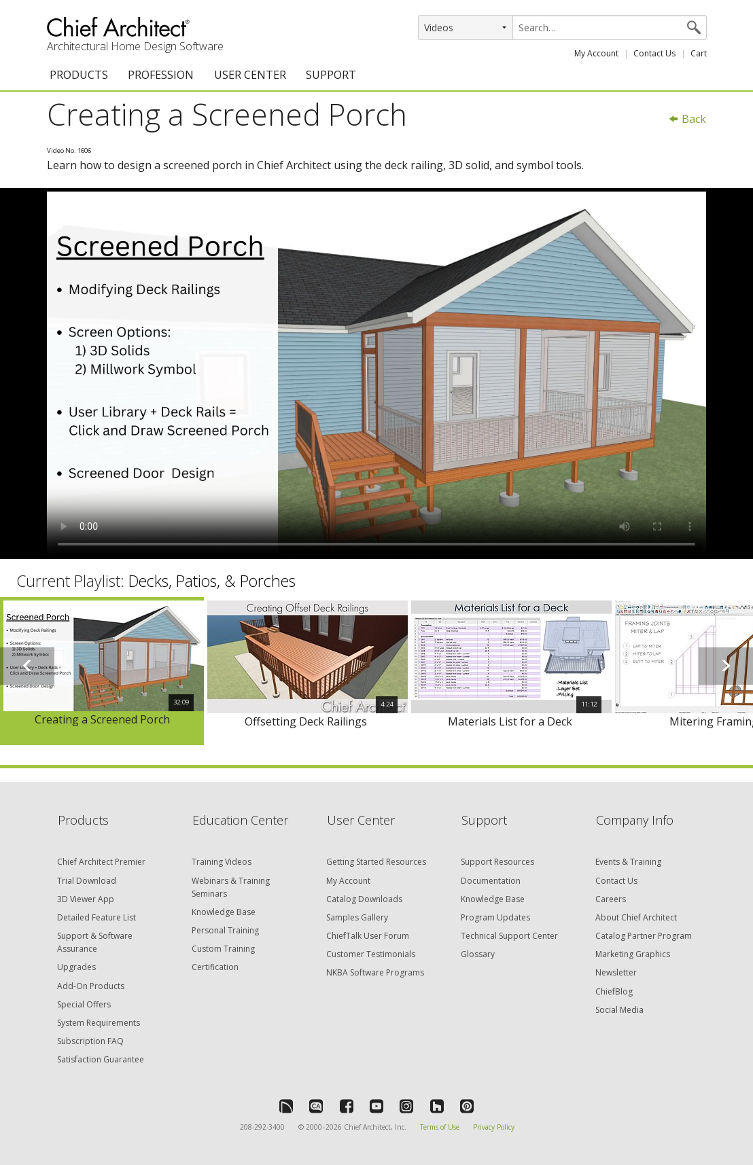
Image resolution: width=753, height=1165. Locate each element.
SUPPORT (331, 74)
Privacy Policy (493, 1127)
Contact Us (654, 53)
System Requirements (98, 1022)
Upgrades (76, 967)
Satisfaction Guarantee (100, 1059)
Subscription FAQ (90, 1041)
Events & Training (628, 861)
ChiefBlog (614, 991)
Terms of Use (439, 1127)
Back (687, 118)
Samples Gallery (357, 917)
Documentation (491, 880)
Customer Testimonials (370, 954)
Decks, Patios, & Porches (212, 581)
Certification (215, 967)
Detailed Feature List (96, 917)
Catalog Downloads (364, 899)
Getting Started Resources (376, 861)
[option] (102, 671)
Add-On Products (90, 986)
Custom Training (223, 948)
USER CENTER (250, 74)
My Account (596, 53)
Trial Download (86, 880)
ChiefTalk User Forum (367, 936)
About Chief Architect (636, 917)
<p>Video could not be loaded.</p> (376, 373)
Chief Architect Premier (101, 861)
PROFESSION (161, 74)
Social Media (619, 1010)
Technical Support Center (509, 936)
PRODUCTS (79, 74)
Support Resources (497, 861)
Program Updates (495, 917)
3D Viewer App (85, 899)
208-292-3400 (262, 1127)
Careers (610, 899)
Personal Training (225, 930)
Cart (698, 53)
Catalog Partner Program (643, 936)
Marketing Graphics (632, 954)
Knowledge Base (224, 912)
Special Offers (84, 1004)
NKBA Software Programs (375, 972)
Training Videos (221, 861)
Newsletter (616, 972)
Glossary (478, 954)
